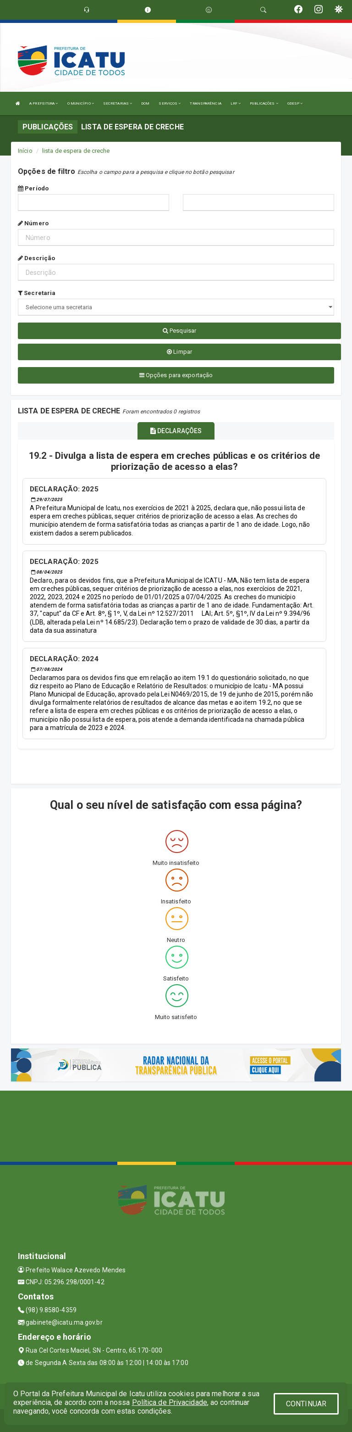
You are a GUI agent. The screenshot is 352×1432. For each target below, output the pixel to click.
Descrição (36, 258)
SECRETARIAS (117, 103)
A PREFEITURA (43, 103)
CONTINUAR (306, 1403)
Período (33, 188)
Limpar (179, 351)
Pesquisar (179, 330)
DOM (145, 103)
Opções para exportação (176, 375)
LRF (236, 103)
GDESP (295, 103)
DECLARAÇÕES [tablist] (176, 431)
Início (25, 150)
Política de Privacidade (169, 1402)
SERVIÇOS (170, 103)
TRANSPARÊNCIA (205, 103)
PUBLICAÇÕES (264, 103)
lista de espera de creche (76, 150)
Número (33, 223)
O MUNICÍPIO (80, 103)
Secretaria (36, 293)
